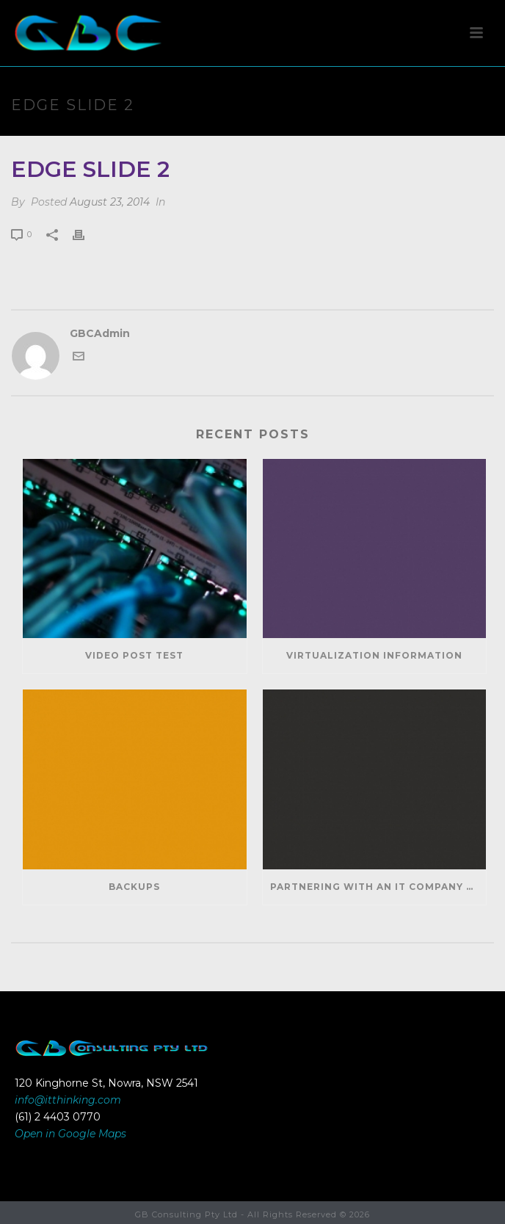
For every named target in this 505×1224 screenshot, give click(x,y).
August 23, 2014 (110, 202)
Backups (134, 886)
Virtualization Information (374, 655)
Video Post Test (134, 655)
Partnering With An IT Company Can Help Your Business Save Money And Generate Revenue (378, 886)
